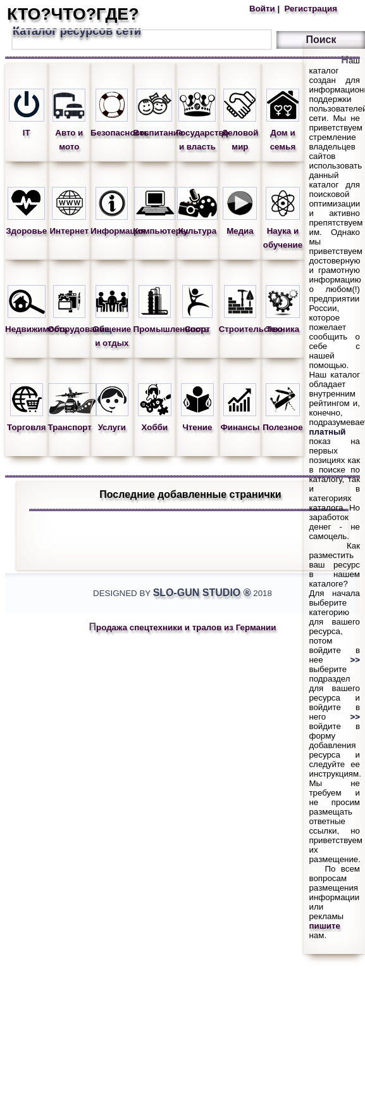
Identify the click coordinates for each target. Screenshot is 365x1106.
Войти (263, 8)
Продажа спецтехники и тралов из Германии (182, 627)
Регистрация (309, 8)
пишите (324, 926)
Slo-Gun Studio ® (202, 592)
